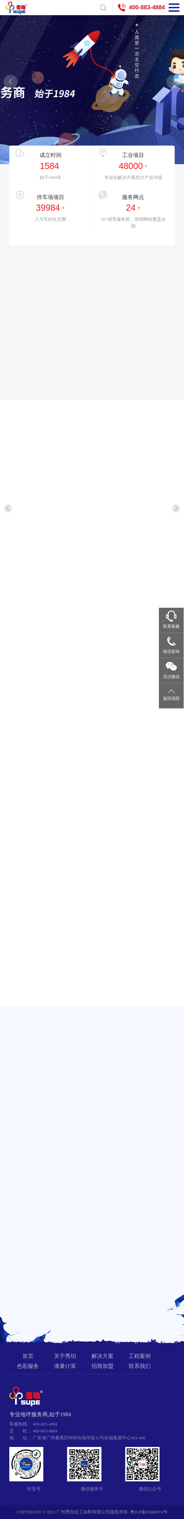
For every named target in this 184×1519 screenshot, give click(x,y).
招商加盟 (102, 1366)
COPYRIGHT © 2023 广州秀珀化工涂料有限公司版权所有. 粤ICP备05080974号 (92, 1512)
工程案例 (140, 1356)
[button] (11, 82)
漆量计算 (65, 1366)
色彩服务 (28, 1366)
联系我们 (140, 1366)
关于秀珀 (65, 1356)
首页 (27, 1356)
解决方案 (102, 1356)
